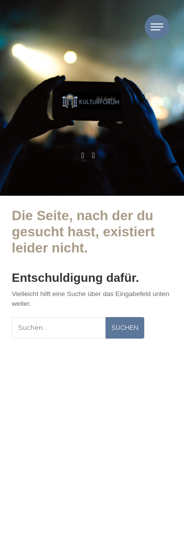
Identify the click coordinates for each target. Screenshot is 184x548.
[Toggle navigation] (157, 27)
